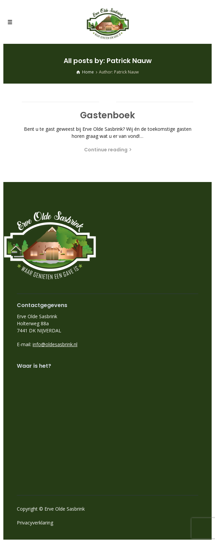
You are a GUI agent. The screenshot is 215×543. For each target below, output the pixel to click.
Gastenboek (107, 115)
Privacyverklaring (35, 522)
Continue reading (106, 149)
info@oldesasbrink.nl (55, 344)
